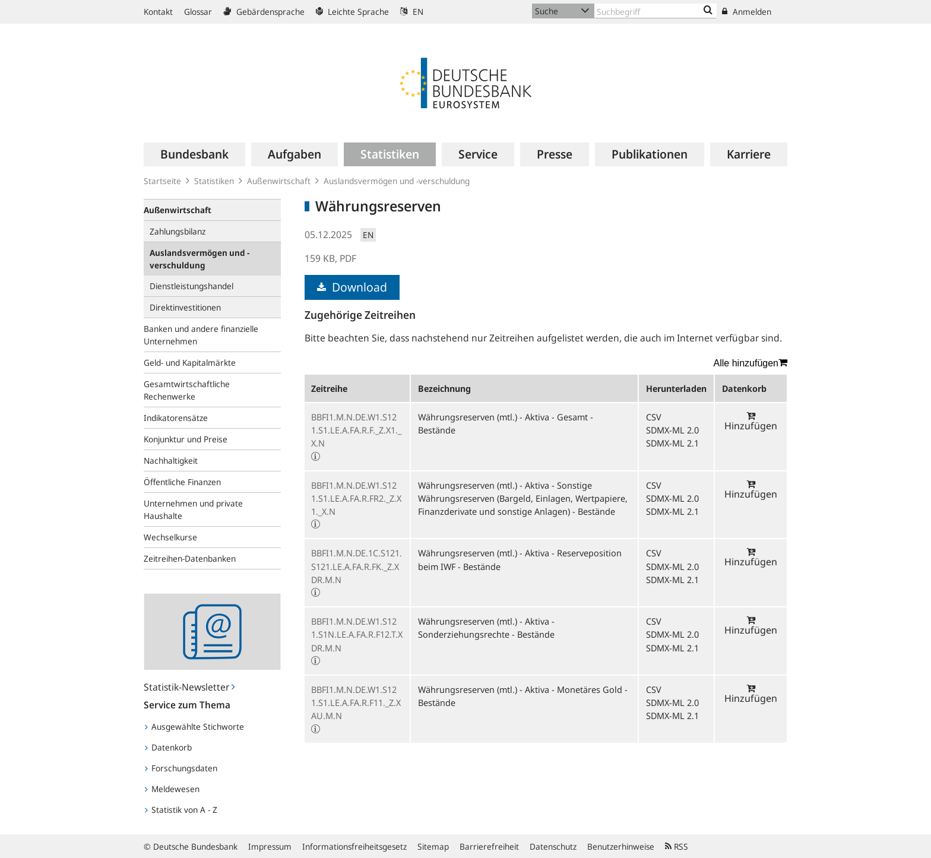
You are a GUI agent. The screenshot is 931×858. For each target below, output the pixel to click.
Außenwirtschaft (279, 180)
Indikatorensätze (176, 417)
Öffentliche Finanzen (182, 481)
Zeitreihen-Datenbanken (190, 558)
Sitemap (433, 846)
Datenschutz (553, 846)
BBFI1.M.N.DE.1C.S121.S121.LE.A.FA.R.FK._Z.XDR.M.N (356, 566)
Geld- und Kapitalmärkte (190, 362)
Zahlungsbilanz (177, 231)
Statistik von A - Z (181, 809)
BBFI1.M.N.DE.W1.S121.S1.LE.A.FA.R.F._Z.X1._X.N (356, 430)
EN (411, 11)
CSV (653, 417)
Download (352, 287)
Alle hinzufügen (750, 362)
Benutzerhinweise (620, 846)
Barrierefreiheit (489, 846)
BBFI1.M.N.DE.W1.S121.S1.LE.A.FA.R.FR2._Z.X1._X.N (356, 498)
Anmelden (746, 11)
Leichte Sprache (352, 11)
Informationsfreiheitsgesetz (354, 846)
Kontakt (158, 11)
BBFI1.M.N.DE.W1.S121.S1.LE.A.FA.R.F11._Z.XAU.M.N (356, 702)
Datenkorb (168, 747)
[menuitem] (194, 154)
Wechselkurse (170, 537)
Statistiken (214, 180)
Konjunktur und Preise (185, 439)
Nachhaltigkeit (171, 460)
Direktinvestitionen (185, 307)
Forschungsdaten (181, 768)
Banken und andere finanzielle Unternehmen (201, 335)
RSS (676, 846)
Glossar (198, 11)
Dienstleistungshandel (191, 286)
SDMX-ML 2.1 (672, 443)
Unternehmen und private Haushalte (193, 509)
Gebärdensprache (264, 11)
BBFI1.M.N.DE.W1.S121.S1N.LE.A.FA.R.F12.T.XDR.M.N (357, 634)
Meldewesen (172, 788)
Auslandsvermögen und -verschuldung (397, 180)
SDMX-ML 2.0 (672, 430)
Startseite (162, 180)
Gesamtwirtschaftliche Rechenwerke (187, 390)
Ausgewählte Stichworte (194, 726)
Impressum (270, 846)
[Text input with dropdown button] (655, 11)
